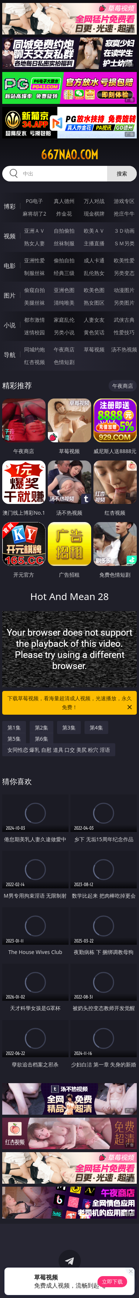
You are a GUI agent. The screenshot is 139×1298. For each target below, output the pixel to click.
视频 (10, 236)
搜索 (122, 173)
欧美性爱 (124, 260)
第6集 (41, 738)
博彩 (10, 206)
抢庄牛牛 (124, 213)
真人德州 (64, 200)
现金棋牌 (94, 213)
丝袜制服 (64, 243)
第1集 (14, 727)
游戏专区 (124, 200)
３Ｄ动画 (124, 230)
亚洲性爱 (34, 260)
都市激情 (34, 319)
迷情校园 (34, 332)
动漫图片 (124, 290)
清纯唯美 (64, 302)
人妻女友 (94, 319)
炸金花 (64, 213)
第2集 (41, 727)
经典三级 (64, 272)
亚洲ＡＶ (34, 230)
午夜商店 (64, 349)
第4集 (96, 727)
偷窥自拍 (34, 290)
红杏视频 (34, 362)
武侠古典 (124, 319)
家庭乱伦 (64, 319)
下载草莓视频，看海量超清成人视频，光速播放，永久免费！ (70, 703)
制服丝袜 (34, 272)
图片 (10, 295)
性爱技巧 (124, 332)
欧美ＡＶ (94, 230)
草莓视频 (94, 349)
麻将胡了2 (34, 213)
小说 (10, 325)
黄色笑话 (94, 332)
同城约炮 (34, 349)
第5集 (14, 738)
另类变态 (124, 272)
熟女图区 (94, 302)
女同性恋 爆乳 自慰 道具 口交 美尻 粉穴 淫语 (58, 749)
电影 (10, 266)
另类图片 (124, 302)
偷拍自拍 (64, 260)
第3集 (69, 727)
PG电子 (34, 200)
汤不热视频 (124, 349)
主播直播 (94, 243)
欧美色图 (94, 290)
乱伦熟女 (94, 272)
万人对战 (94, 200)
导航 (10, 355)
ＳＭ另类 (124, 243)
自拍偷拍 (64, 230)
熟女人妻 (34, 243)
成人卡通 (94, 260)
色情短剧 (64, 362)
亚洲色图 (64, 290)
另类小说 (64, 332)
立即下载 (112, 1281)
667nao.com (69, 154)
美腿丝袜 (34, 302)
